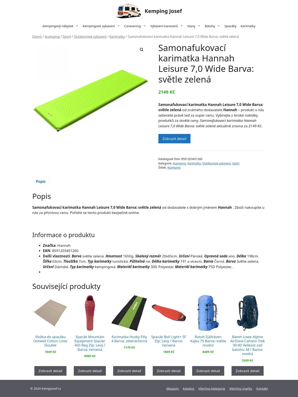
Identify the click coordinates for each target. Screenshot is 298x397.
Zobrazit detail (174, 138)
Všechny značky (240, 388)
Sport (67, 36)
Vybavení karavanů (167, 26)
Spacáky (230, 26)
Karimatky (247, 26)
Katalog (188, 388)
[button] (141, 49)
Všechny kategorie (211, 388)
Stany (195, 26)
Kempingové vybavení (102, 26)
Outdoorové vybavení (90, 36)
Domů (37, 36)
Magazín (172, 388)
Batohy (214, 26)
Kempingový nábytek (61, 26)
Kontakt (262, 388)
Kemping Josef (163, 10)
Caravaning (136, 26)
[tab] (40, 181)
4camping (52, 36)
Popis (41, 181)
